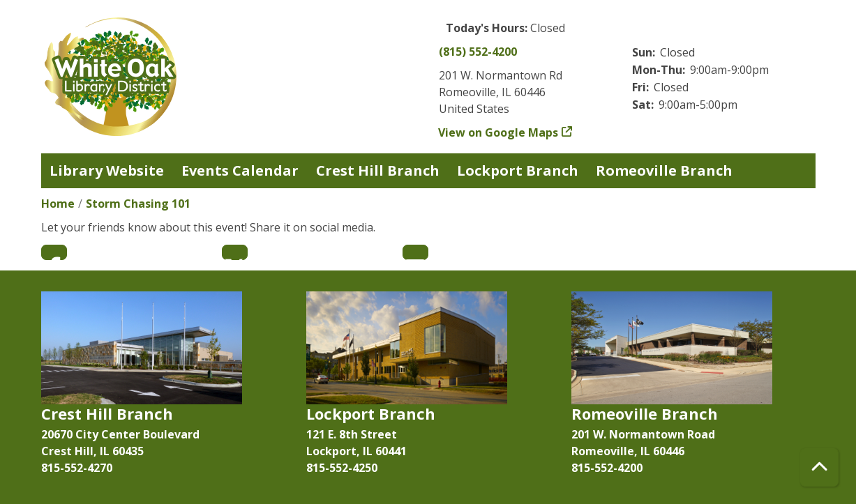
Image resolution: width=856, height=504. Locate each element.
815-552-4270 (76, 467)
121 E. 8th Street (351, 434)
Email (415, 252)
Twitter (235, 252)
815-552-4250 (341, 467)
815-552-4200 (607, 467)
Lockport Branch (517, 170)
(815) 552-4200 (478, 51)
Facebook (54, 252)
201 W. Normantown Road (643, 434)
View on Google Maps (498, 132)
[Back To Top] (819, 467)
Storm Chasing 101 (138, 203)
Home (58, 203)
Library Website (107, 170)
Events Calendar (240, 170)
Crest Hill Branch (378, 170)
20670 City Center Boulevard (120, 434)
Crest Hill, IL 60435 (92, 451)
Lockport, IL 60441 (356, 451)
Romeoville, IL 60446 (627, 451)
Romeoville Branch (664, 170)
